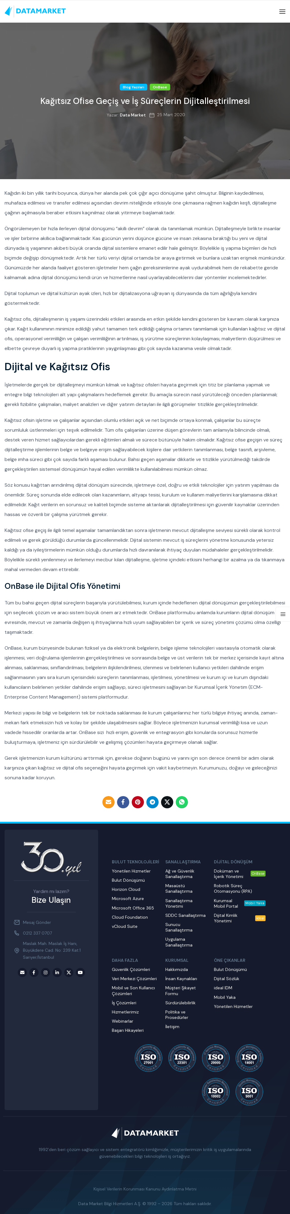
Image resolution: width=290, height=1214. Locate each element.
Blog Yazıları (133, 87)
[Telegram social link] (152, 802)
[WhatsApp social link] (182, 802)
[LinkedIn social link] (57, 972)
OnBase (160, 87)
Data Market (133, 115)
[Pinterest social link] (138, 802)
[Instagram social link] (45, 972)
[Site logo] (35, 11)
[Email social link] (108, 802)
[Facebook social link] (123, 802)
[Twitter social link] (167, 802)
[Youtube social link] (80, 972)
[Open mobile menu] (282, 12)
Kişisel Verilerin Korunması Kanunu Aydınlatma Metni (145, 1189)
